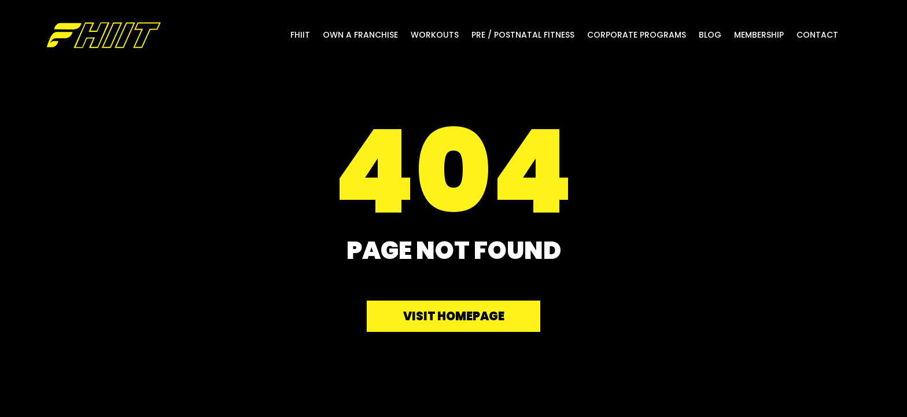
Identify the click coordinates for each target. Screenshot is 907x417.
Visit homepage (453, 316)
